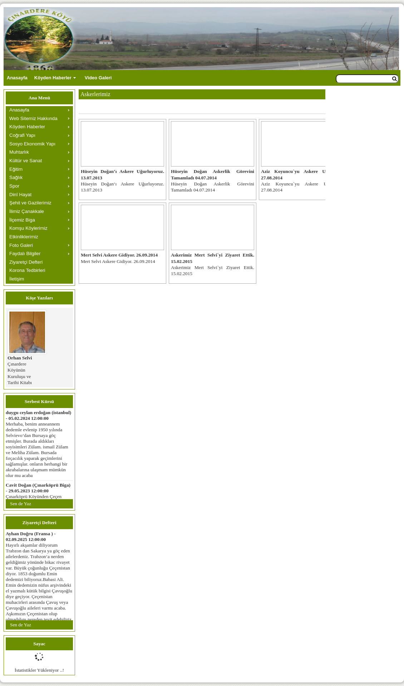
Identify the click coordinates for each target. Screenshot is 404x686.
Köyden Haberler (53, 77)
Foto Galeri (21, 245)
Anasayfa (17, 77)
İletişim (16, 279)
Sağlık (16, 177)
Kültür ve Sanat (25, 160)
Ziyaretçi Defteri (26, 262)
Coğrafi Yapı (22, 135)
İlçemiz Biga (22, 220)
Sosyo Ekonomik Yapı (32, 143)
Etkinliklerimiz (23, 236)
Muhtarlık (19, 152)
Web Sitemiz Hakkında (33, 118)
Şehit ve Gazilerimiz (30, 202)
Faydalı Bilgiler (24, 253)
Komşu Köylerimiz (28, 228)
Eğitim (16, 169)
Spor (14, 186)
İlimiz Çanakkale (26, 211)
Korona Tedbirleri (27, 270)
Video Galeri (98, 77)
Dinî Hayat (20, 194)
